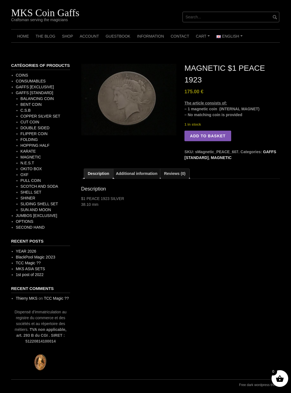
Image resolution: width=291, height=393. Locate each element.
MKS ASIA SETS (30, 269)
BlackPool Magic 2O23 (35, 257)
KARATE (28, 151)
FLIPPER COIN (34, 133)
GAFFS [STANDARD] (34, 93)
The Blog (45, 36)
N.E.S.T (27, 163)
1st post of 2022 (30, 274)
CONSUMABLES (31, 81)
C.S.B (26, 110)
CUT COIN (30, 122)
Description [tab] (98, 173)
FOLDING (29, 139)
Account (89, 36)
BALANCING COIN (37, 98)
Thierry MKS (27, 298)
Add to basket (208, 136)
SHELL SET (31, 192)
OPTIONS (24, 221)
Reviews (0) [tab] (175, 173)
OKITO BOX (31, 169)
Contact (180, 36)
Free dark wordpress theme (259, 385)
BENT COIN (31, 104)
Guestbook (118, 36)
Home (23, 36)
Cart (203, 38)
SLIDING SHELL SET (39, 204)
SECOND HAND (30, 227)
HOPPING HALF (35, 145)
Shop (67, 36)
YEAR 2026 (26, 251)
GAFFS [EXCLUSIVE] (35, 87)
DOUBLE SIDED (35, 128)
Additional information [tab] (136, 173)
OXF (25, 174)
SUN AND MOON (36, 210)
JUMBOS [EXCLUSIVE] (36, 215)
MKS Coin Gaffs (45, 12)
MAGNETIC (221, 157)
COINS (22, 75)
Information (150, 36)
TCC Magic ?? (28, 263)
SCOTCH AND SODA (39, 186)
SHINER (28, 198)
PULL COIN (31, 180)
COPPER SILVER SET (40, 116)
